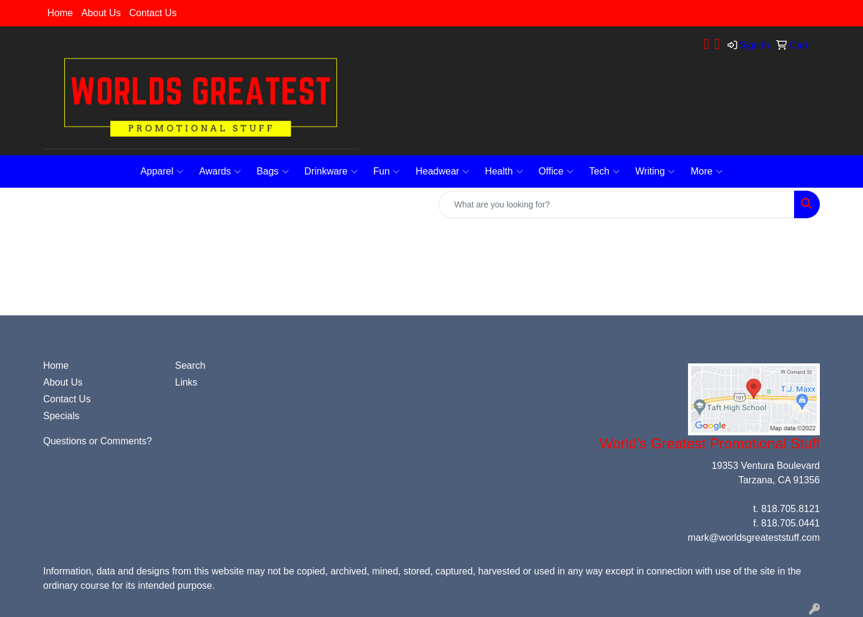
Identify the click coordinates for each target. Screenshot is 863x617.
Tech (604, 171)
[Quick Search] (617, 204)
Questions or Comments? (97, 441)
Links (186, 382)
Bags (272, 171)
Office (556, 171)
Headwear (442, 171)
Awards (220, 171)
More (706, 171)
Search (190, 365)
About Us (101, 13)
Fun (386, 171)
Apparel (161, 171)
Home (60, 13)
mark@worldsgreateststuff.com (754, 537)
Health (504, 171)
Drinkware (331, 171)
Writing (655, 171)
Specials (61, 416)
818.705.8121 (790, 509)
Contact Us (153, 13)
